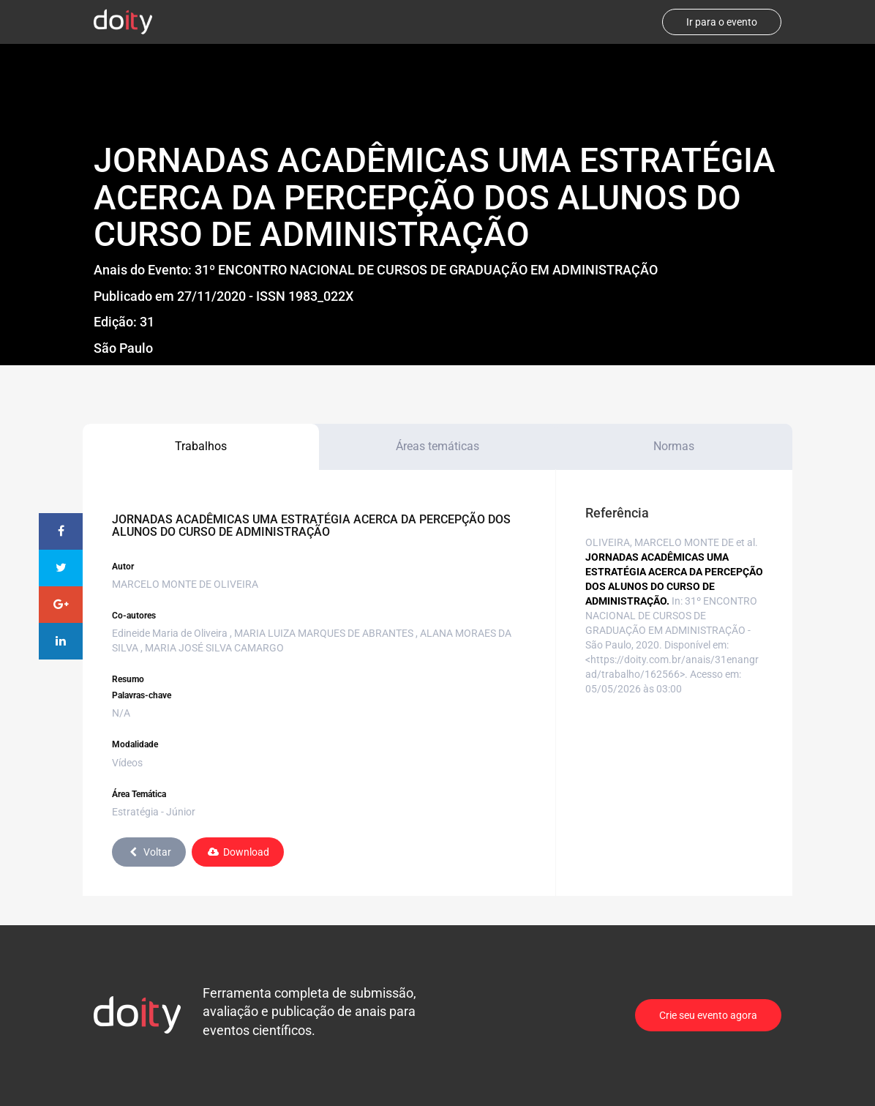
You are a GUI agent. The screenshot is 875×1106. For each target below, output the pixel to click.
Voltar (149, 852)
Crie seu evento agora (708, 1015)
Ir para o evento (721, 22)
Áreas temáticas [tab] (437, 446)
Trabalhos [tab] (201, 446)
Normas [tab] (673, 446)
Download (237, 852)
